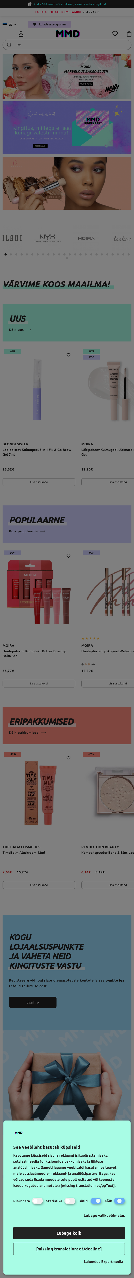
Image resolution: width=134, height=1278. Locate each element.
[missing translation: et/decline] (69, 1248)
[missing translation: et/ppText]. (88, 1185)
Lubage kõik (69, 1233)
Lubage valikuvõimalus (104, 1215)
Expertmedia (112, 1261)
